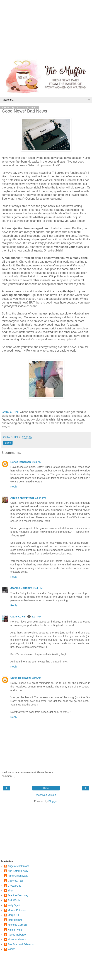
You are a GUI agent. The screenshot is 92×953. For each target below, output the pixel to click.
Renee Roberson (20, 461)
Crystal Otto (14, 885)
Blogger (53, 801)
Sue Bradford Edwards (21, 944)
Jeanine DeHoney (21, 587)
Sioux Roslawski (20, 677)
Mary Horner (15, 919)
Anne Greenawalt (18, 875)
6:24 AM (36, 461)
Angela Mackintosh (22, 497)
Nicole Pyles (15, 929)
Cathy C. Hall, (10, 411)
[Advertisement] (46, 30)
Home (46, 788)
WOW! (11, 949)
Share (8, 443)
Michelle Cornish (17, 924)
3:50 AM (36, 677)
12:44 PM (40, 497)
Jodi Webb (14, 900)
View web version (46, 795)
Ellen (10, 890)
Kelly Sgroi (14, 905)
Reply (13, 486)
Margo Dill (13, 915)
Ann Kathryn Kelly (18, 870)
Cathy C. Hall (18, 616)
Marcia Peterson (17, 910)
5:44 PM (38, 587)
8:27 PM (36, 616)
